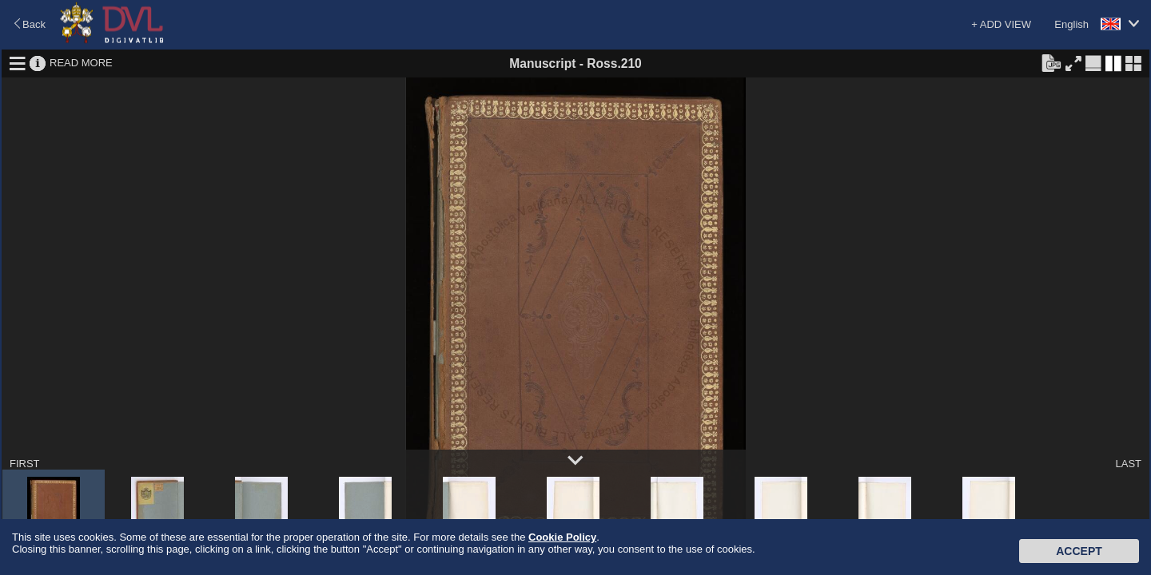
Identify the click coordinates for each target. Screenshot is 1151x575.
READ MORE (81, 63)
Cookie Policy (562, 537)
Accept (1079, 551)
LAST (1128, 464)
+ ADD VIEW (1001, 24)
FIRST (25, 464)
